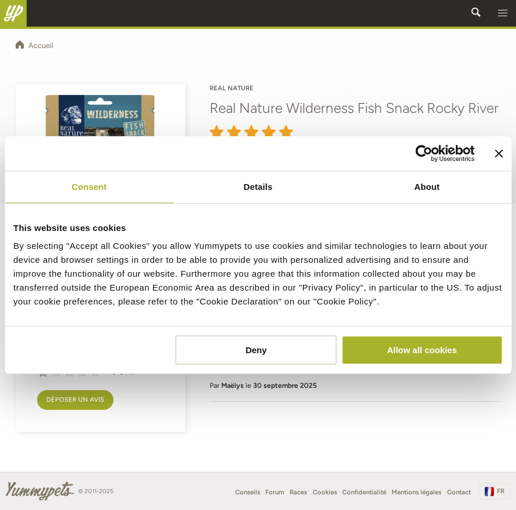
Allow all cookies (422, 350)
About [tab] (427, 187)
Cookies (325, 492)
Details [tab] (258, 187)
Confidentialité (364, 492)
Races (298, 492)
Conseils (247, 492)
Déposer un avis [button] (75, 399)
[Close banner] (499, 153)
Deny (256, 350)
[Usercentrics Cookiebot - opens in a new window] (423, 153)
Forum (274, 492)
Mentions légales (416, 492)
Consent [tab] (89, 187)
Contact (459, 492)
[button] (502, 13)
